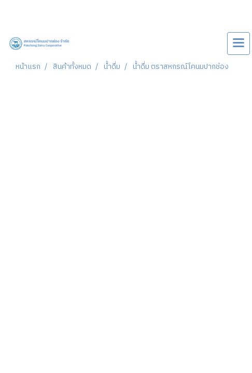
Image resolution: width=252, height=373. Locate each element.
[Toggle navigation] (238, 43)
